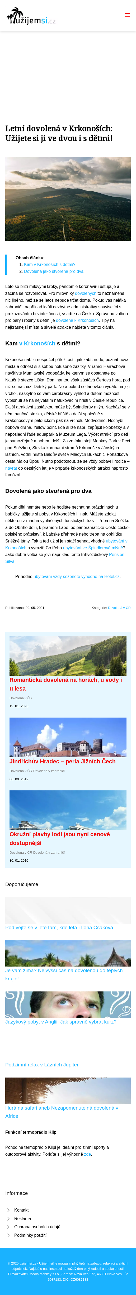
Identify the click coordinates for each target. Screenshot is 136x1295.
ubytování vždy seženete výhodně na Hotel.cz (77, 576)
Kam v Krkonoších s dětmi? (50, 264)
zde (87, 1154)
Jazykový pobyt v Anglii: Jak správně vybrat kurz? (60, 1022)
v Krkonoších (37, 343)
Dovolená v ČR (119, 608)
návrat (11, 468)
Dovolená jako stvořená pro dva (53, 271)
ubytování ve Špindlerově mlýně (93, 548)
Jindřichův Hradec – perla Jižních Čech (63, 761)
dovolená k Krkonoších (77, 320)
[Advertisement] (68, 71)
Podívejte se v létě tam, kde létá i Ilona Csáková (59, 927)
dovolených (85, 293)
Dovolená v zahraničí (49, 771)
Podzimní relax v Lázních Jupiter (41, 1064)
